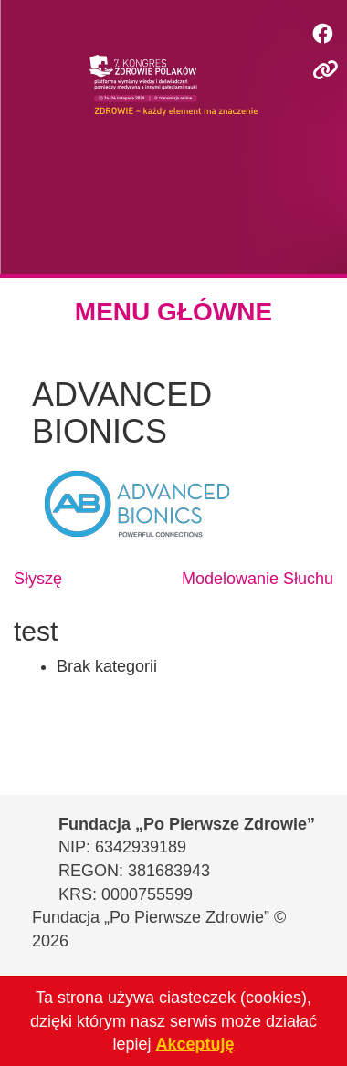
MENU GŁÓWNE (173, 312)
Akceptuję (195, 1044)
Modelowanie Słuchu (257, 579)
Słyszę (38, 579)
